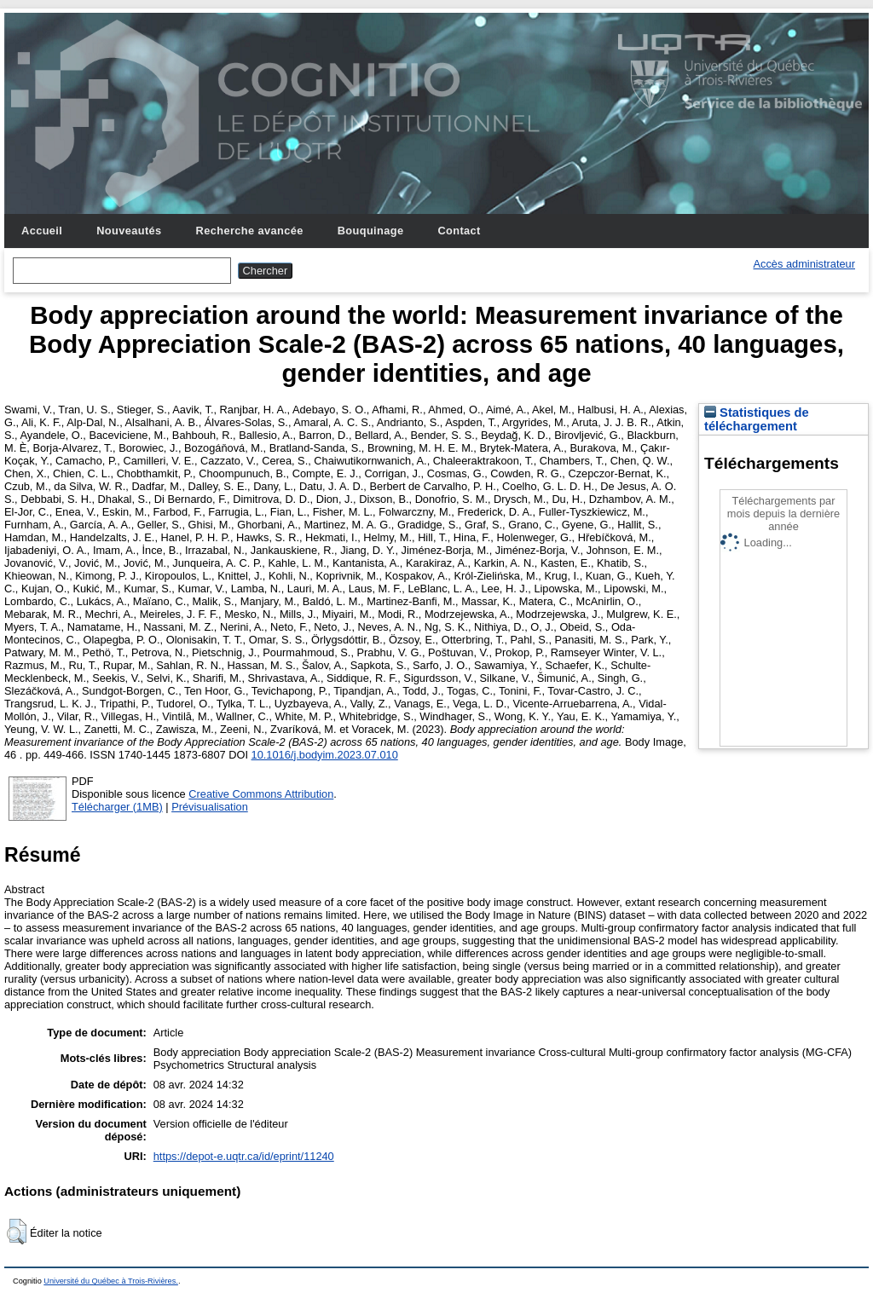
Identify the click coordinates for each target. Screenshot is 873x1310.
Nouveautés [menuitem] (128, 230)
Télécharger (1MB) (117, 806)
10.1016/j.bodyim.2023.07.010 (324, 754)
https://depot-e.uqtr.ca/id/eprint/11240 (243, 1156)
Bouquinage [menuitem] (371, 230)
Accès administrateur (804, 263)
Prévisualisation (209, 806)
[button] (16, 1231)
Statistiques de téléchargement (756, 419)
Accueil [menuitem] (41, 230)
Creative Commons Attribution (260, 794)
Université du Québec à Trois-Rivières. (110, 1281)
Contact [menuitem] (458, 230)
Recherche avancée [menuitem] (250, 230)
